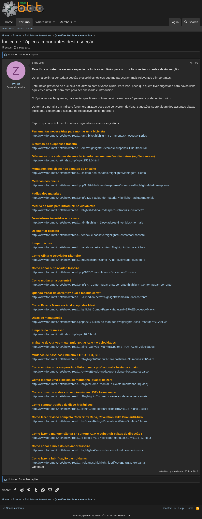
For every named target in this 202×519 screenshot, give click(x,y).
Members (66, 22)
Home (9, 22)
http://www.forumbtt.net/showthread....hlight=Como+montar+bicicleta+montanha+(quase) (90, 384)
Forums (24, 22)
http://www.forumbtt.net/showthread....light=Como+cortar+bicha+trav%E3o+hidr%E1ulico (90, 408)
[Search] (191, 22)
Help (181, 508)
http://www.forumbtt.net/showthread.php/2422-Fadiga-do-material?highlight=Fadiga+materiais (93, 197)
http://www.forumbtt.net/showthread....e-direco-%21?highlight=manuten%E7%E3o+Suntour (91, 437)
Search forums (25, 28)
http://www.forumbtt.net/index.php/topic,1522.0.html (65, 160)
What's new (43, 22)
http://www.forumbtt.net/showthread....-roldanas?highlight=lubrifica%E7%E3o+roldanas (89, 462)
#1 (196, 62)
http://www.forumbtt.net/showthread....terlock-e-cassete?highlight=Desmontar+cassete (88, 235)
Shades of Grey (13, 508)
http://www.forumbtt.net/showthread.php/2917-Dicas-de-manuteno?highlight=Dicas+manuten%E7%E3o (99, 321)
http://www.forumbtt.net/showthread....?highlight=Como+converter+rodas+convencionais (89, 396)
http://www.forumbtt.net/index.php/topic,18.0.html (64, 334)
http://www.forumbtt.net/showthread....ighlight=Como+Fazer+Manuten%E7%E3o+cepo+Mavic (93, 309)
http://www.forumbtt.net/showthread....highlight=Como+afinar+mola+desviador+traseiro (89, 450)
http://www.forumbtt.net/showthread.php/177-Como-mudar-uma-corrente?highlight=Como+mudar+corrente (101, 284)
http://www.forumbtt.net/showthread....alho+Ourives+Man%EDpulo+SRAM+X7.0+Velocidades (93, 346)
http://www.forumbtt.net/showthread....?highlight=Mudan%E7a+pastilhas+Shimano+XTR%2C (93, 359)
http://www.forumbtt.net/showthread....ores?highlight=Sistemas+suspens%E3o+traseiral (89, 148)
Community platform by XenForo (101, 515)
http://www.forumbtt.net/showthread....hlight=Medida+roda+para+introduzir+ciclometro (88, 210)
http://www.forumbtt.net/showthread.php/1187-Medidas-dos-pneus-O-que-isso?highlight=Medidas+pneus (100, 185)
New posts (8, 28)
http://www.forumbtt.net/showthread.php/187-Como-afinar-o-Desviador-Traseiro (84, 272)
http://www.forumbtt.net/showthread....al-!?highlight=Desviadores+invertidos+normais (87, 222)
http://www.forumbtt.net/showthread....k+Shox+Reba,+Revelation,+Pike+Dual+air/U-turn (89, 421)
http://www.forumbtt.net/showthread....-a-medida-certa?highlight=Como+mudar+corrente (89, 297)
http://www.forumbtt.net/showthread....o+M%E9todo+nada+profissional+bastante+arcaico (90, 371)
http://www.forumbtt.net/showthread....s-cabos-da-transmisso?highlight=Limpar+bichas (88, 247)
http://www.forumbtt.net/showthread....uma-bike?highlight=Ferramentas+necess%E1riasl (90, 135)
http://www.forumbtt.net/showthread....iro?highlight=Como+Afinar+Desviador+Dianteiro (88, 259)
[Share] (191, 63)
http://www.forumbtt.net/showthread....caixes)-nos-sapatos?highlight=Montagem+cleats (89, 172)
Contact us (169, 508)
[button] (54, 22)
